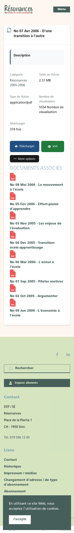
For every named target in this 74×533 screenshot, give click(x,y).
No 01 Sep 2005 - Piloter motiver (36, 281)
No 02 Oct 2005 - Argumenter (34, 296)
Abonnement (15, 491)
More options (24, 158)
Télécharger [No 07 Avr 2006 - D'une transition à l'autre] (24, 146)
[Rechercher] (37, 368)
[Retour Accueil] (19, 9)
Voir (53, 146)
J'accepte (19, 519)
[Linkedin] (68, 354)
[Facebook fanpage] (57, 354)
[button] (61, 9)
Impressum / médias (20, 473)
